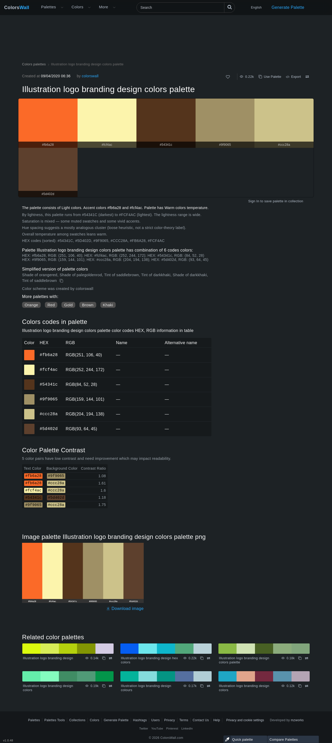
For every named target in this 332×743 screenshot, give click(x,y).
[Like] (228, 76)
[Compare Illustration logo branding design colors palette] (307, 76)
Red (51, 305)
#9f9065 (49, 399)
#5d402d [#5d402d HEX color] (29, 425)
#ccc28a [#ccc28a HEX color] (29, 410)
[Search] (185, 7)
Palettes (48, 7)
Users (155, 720)
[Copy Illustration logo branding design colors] (103, 686)
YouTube (157, 728)
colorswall (90, 76)
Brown (87, 305)
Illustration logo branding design (48, 658)
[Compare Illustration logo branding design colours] (208, 686)
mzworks (297, 720)
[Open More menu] (62, 7)
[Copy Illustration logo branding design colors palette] (62, 281)
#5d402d (49, 429)
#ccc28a (49, 414)
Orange (31, 305)
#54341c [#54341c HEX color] (29, 381)
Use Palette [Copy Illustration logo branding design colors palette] (270, 77)
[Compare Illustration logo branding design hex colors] (208, 658)
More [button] (103, 7)
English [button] (256, 7)
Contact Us (201, 720)
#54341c (49, 384)
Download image (125, 608)
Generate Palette (288, 7)
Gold (68, 305)
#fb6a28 (49, 355)
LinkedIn (187, 728)
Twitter (143, 728)
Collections (77, 720)
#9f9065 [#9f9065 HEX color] (29, 395)
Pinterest (172, 728)
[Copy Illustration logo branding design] (103, 658)
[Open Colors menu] (89, 7)
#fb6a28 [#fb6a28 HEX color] (29, 351)
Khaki (108, 305)
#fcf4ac (49, 369)
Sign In (253, 201)
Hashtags (140, 720)
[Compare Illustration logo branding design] (110, 658)
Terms (183, 720)
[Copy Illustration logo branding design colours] (201, 686)
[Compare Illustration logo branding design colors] (110, 686)
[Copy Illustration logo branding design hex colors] (201, 658)
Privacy (169, 720)
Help (216, 720)
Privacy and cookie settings (245, 720)
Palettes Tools (54, 720)
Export (293, 77)
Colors (16, 7)
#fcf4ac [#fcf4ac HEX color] (29, 366)
